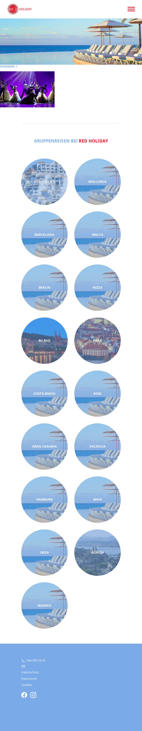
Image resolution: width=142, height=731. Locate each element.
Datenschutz (30, 672)
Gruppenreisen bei (71, 141)
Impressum (29, 678)
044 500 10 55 (36, 660)
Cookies (26, 685)
